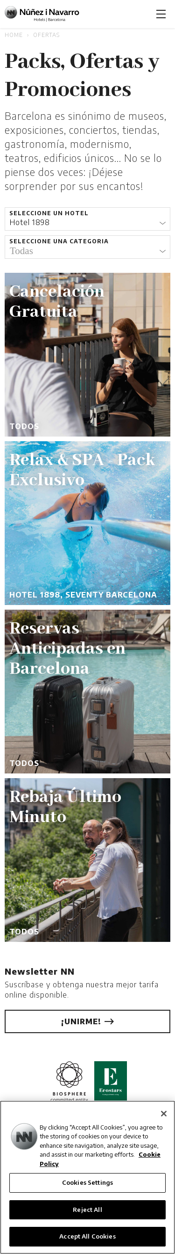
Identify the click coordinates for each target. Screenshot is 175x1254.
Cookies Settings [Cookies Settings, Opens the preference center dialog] (87, 1182)
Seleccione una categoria (59, 241)
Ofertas (46, 34)
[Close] (164, 1113)
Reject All (87, 1209)
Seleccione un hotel (49, 213)
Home (14, 34)
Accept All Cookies (87, 1236)
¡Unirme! (87, 1021)
